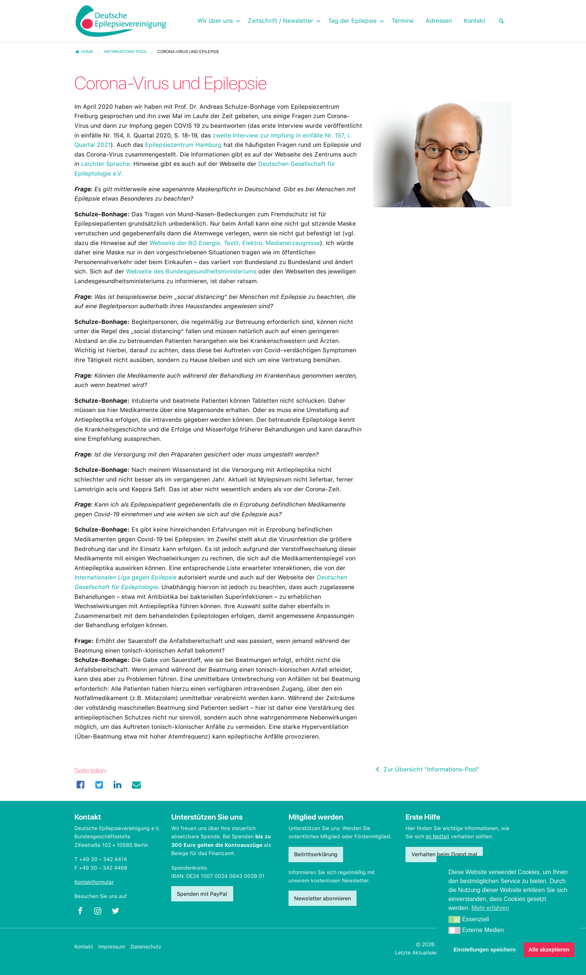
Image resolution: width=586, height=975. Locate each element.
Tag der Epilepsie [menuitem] (352, 20)
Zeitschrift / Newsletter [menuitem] (280, 20)
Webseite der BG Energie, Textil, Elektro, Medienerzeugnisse (234, 243)
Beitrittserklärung (315, 854)
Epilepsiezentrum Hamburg (183, 144)
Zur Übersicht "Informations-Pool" (426, 769)
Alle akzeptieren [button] (549, 950)
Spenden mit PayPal (202, 894)
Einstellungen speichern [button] (485, 950)
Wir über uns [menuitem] (215, 20)
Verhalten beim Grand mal (444, 854)
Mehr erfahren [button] (490, 908)
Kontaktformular (94, 882)
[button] (454, 919)
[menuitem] (501, 21)
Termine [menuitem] (403, 20)
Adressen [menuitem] (439, 20)
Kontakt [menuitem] (474, 20)
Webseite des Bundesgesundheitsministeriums (191, 271)
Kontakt (83, 947)
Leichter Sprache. (106, 163)
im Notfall (437, 836)
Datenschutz (145, 947)
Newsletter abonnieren (322, 898)
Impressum (111, 947)
